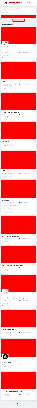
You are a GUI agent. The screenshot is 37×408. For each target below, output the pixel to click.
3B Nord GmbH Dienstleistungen (11, 112)
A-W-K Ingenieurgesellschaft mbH (11, 236)
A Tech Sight (5, 200)
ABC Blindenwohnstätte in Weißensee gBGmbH (15, 298)
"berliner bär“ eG (7, 50)
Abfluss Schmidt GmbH (8, 329)
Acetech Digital (6, 362)
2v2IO (3, 81)
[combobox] (18, 9)
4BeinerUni (5, 141)
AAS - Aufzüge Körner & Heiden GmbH (12, 265)
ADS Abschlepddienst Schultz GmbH (12, 391)
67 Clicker (5, 171)
